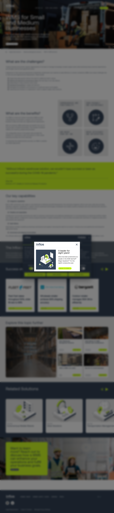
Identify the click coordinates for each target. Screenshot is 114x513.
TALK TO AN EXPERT (11, 43)
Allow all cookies (79, 274)
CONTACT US (14, 469)
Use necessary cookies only (35, 274)
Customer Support (79, 4)
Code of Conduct (26, 509)
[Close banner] (89, 237)
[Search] (107, 4)
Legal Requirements (12, 509)
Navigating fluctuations (17, 85)
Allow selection (57, 274)
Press (62, 497)
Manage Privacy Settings (42, 509)
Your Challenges (51, 8)
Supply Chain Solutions (15, 52)
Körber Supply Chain (41, 497)
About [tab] (80, 242)
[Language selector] (102, 4)
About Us (92, 8)
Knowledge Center (80, 8)
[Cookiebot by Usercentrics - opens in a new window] (79, 237)
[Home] (6, 52)
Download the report (64, 268)
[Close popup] (76, 245)
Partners (90, 4)
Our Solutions (65, 8)
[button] (101, 269)
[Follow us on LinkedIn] (7, 503)
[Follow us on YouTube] (12, 503)
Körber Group (25, 497)
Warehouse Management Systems (32, 52)
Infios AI (39, 8)
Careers (96, 4)
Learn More (11, 308)
